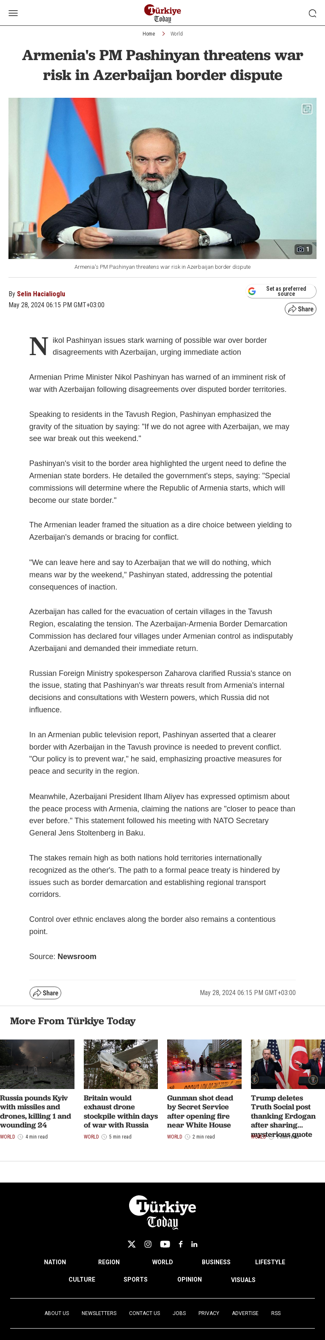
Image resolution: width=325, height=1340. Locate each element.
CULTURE (82, 1279)
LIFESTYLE (270, 1262)
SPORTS (136, 1279)
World (177, 33)
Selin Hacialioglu (41, 294)
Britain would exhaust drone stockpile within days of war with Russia (121, 1111)
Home (149, 33)
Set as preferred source (277, 291)
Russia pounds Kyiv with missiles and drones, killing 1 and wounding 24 (35, 1111)
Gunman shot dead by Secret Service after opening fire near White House (200, 1111)
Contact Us (144, 1313)
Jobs (179, 1313)
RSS (276, 1313)
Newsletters (99, 1313)
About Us (56, 1313)
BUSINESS (216, 1262)
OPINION (189, 1279)
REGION (109, 1262)
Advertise (245, 1313)
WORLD (162, 1262)
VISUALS (243, 1280)
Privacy (208, 1313)
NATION (55, 1262)
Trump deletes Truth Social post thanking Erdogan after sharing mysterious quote (283, 1116)
